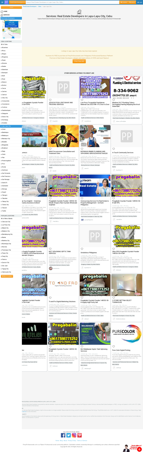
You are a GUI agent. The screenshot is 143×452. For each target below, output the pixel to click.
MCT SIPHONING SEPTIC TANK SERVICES (65, 252)
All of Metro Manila (6, 218)
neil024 (29, 169)
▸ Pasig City (4, 256)
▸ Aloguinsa (4, 57)
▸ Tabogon (4, 195)
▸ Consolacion (5, 104)
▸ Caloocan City (5, 221)
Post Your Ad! (82, 61)
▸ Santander (4, 186)
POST (11, 7)
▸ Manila (3, 237)
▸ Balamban (4, 69)
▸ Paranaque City (6, 250)
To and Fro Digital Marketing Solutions (67, 301)
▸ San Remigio (5, 179)
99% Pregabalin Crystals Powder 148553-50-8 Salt (35, 301)
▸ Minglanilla (4, 145)
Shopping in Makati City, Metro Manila (93, 264)
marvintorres (61, 268)
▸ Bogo (3, 79)
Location (124, 2)
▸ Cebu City (4, 98)
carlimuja (120, 366)
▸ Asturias (4, 63)
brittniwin (30, 122)
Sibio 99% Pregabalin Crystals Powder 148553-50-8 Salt (127, 252)
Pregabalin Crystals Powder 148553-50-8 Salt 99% (127, 202)
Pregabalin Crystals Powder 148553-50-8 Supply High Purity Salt (97, 301)
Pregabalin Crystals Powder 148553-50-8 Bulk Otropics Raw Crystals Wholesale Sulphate (67, 203)
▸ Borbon (3, 85)
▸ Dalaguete (4, 113)
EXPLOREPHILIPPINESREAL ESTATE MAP (11, 24)
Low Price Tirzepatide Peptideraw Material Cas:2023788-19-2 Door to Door (96, 103)
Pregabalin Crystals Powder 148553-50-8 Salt (67, 349)
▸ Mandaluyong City (6, 234)
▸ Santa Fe (4, 182)
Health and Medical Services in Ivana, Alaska (35, 268)
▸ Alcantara (4, 47)
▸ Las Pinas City (5, 225)
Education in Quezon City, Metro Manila (34, 217)
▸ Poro (3, 164)
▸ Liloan (3, 129)
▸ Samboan (4, 170)
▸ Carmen (4, 91)
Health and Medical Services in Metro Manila (95, 118)
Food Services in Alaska (30, 314)
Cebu (46, 6)
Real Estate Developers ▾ (17, 2)
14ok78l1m (60, 222)
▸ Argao (3, 60)
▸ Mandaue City (5, 138)
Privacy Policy (72, 439)
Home (57, 439)
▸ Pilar (3, 157)
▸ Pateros (4, 259)
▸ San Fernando (5, 173)
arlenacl (90, 319)
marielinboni (91, 122)
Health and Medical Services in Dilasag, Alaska (66, 218)
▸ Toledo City (5, 204)
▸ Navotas (4, 247)
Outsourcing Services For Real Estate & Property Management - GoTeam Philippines (97, 203)
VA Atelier (27, 349)
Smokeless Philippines (92, 252)
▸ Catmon (4, 94)
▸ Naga (3, 151)
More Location (7, 276)
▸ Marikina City (5, 240)
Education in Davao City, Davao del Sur (34, 360)
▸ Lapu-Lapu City (6, 126)
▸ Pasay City (4, 253)
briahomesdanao (122, 319)
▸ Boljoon (4, 82)
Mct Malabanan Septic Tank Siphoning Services (97, 349)
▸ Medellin (4, 142)
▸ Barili (3, 76)
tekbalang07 (91, 367)
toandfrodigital (62, 319)
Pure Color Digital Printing (123, 349)
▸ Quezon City (5, 262)
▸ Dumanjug (4, 120)
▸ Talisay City (5, 201)
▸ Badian (3, 66)
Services (25, 6)
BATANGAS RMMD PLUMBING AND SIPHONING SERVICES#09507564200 (97, 154)
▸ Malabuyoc (4, 135)
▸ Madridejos (4, 132)
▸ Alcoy (3, 50)
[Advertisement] (82, 33)
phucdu (30, 317)
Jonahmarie (31, 364)
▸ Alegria (3, 54)
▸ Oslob (3, 154)
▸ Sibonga (4, 189)
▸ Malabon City (5, 231)
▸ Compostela (5, 101)
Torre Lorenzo (29, 154)
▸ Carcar (3, 88)
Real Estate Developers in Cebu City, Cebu (94, 217)
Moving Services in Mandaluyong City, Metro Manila (67, 116)
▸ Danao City (4, 116)
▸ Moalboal (4, 148)
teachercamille (31, 220)
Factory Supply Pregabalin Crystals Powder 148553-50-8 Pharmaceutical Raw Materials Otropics (37, 253)
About (65, 439)
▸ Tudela (3, 211)
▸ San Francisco (5, 176)
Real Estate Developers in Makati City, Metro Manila (37, 166)
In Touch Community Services (124, 154)
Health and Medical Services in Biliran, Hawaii (65, 363)
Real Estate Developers (36, 6)
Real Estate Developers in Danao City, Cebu (125, 315)
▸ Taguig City (4, 269)
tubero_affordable (122, 124)
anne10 (90, 170)
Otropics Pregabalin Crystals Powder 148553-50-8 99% (37, 102)
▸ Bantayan (4, 72)
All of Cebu (4, 44)
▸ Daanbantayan (5, 110)
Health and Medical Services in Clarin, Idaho (95, 315)
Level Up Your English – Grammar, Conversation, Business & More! (35, 202)
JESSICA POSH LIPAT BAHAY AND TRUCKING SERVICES (66, 102)
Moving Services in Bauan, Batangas (93, 167)
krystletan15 (121, 172)
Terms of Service (36, 410)
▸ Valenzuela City (6, 272)
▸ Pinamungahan (6, 160)
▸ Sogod (3, 192)
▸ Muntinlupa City (6, 244)
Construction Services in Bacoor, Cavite (64, 264)
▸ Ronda (3, 167)
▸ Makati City (4, 228)
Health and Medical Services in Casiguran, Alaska (127, 266)
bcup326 (60, 120)
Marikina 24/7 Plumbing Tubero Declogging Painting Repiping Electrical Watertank (125, 103)
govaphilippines (92, 220)
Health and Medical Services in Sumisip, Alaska (126, 217)
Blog (61, 439)
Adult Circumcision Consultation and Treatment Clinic (67, 154)
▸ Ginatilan (4, 123)
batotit (59, 172)
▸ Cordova (4, 107)
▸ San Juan (4, 266)
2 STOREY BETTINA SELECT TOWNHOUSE (123, 301)
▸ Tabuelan (4, 198)
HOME (4, 11)
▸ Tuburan (4, 208)
